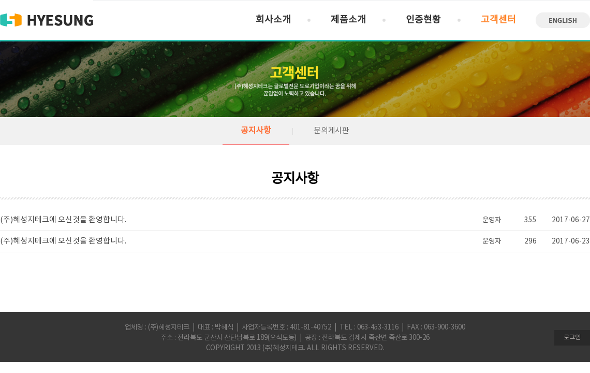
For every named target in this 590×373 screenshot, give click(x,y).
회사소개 (273, 20)
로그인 (572, 337)
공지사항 (256, 130)
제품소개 (348, 20)
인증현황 (423, 20)
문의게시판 (331, 130)
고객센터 (498, 20)
